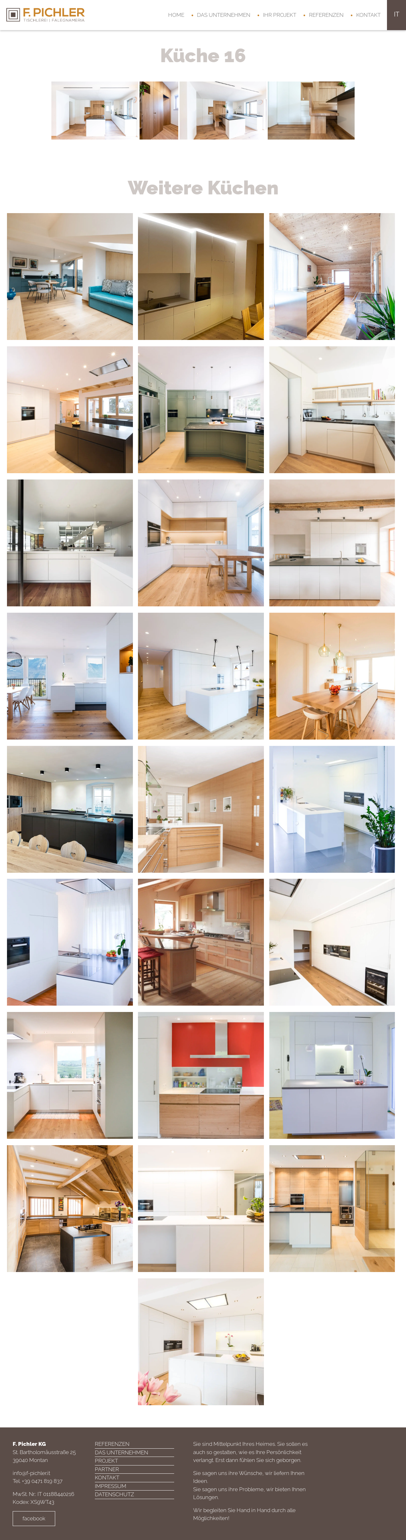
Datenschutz (114, 1494)
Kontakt (368, 15)
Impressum (110, 1486)
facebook (34, 1518)
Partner (107, 1469)
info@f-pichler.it (31, 1473)
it (396, 14)
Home (176, 15)
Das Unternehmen (223, 15)
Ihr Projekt (279, 15)
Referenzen (326, 15)
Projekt (106, 1461)
